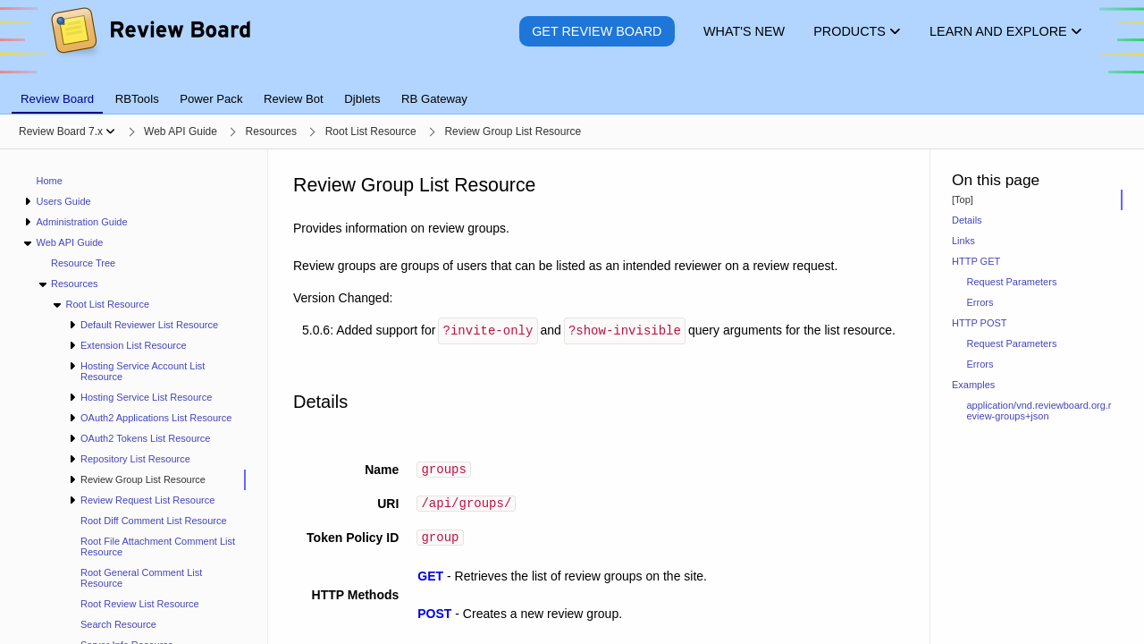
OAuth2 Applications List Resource (155, 417)
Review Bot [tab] (294, 99)
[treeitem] (156, 480)
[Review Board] (149, 44)
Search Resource (118, 624)
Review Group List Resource (143, 479)
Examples (973, 384)
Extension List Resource (133, 345)
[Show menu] (110, 131)
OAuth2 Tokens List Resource (145, 438)
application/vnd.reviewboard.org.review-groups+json (1039, 410)
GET (430, 580)
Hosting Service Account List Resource (142, 371)
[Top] (962, 199)
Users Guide (63, 201)
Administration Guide (81, 221)
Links (963, 240)
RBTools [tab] (137, 99)
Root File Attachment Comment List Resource (157, 546)
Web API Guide (69, 242)
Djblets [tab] (362, 99)
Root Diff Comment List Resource (153, 520)
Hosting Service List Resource (146, 397)
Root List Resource (107, 304)
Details (967, 220)
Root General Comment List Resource (141, 578)
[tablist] (572, 88)
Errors (980, 302)
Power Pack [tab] (211, 99)
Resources (74, 283)
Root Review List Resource (139, 603)
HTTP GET (976, 261)
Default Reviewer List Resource (149, 324)
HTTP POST (979, 323)
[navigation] (134, 396)
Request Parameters (1012, 281)
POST (434, 618)
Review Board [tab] (57, 99)
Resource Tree (83, 263)
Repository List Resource (135, 458)
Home (50, 180)
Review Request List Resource (147, 500)
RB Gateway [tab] (434, 99)
